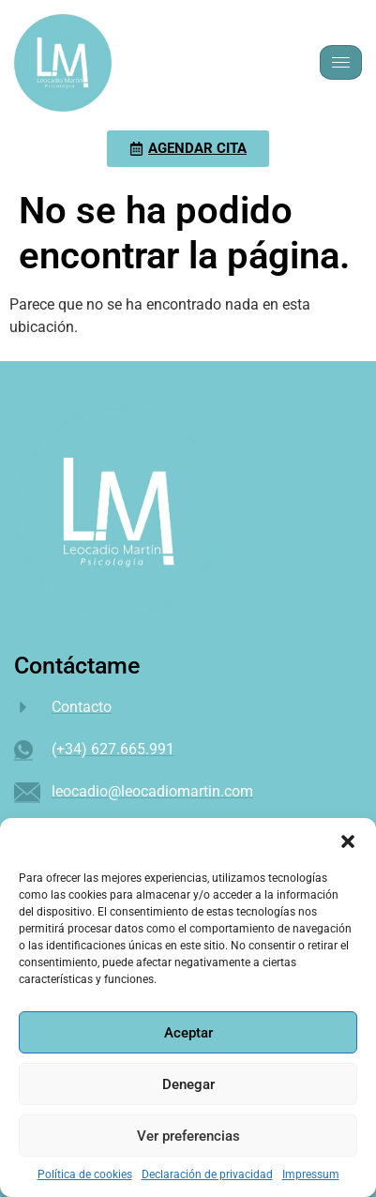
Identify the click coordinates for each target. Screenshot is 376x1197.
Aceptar (188, 1032)
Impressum (310, 1174)
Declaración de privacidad (207, 1174)
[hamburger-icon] (341, 62)
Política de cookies (85, 1174)
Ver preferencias (188, 1136)
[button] (347, 841)
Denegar (188, 1084)
